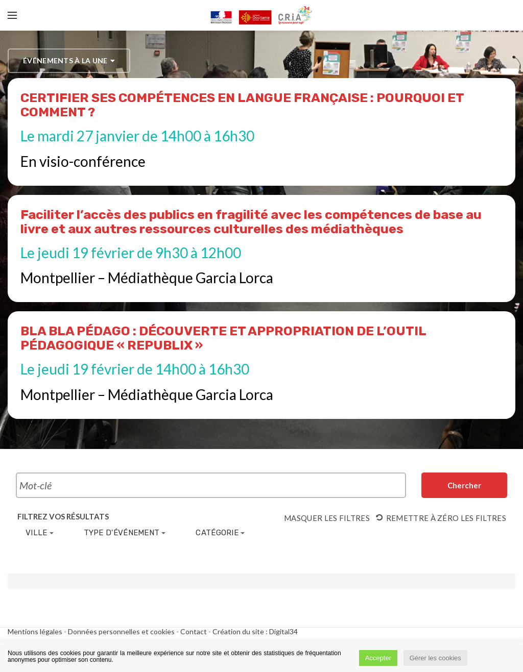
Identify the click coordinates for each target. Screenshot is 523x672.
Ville (40, 532)
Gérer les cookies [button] (435, 658)
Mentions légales (35, 631)
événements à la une (69, 61)
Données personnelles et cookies (121, 631)
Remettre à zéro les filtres (441, 518)
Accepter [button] (378, 658)
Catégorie (220, 532)
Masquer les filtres (327, 517)
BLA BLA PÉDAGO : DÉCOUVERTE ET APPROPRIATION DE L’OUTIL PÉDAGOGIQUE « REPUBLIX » (223, 338)
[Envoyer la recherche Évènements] (464, 485)
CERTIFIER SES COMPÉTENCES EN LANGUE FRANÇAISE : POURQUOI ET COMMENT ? (242, 104)
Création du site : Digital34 (255, 631)
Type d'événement (125, 532)
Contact (193, 631)
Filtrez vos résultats (63, 516)
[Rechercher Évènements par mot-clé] (211, 485)
